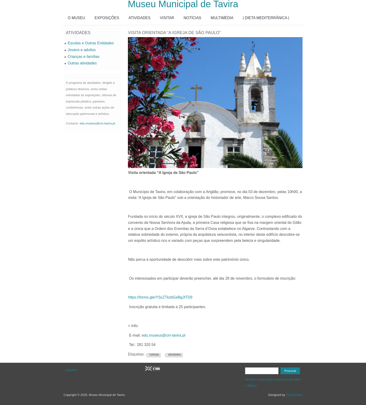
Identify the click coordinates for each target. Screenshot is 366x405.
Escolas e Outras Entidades (91, 43)
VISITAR (167, 18)
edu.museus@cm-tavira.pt (163, 335)
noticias (154, 354)
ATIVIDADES (140, 18)
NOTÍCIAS (192, 18)
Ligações (71, 370)
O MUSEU (76, 18)
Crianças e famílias (83, 57)
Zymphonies (294, 395)
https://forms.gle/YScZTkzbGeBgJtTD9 (160, 297)
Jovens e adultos (82, 50)
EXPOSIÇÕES (107, 18)
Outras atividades (82, 63)
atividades (174, 354)
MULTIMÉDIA (222, 18)
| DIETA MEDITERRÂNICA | (266, 18)
